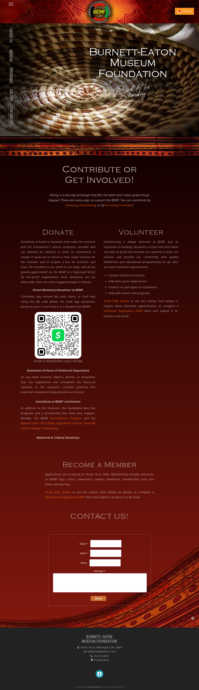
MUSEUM (10, 55)
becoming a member (119, 205)
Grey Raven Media (94, 687)
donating (72, 205)
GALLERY (11, 95)
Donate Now (99, 660)
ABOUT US (10, 36)
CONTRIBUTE (11, 115)
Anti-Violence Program (65, 418)
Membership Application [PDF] (65, 497)
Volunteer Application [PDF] (123, 311)
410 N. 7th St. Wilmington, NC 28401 (99, 647)
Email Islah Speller (116, 301)
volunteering (87, 205)
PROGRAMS (11, 75)
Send (98, 598)
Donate (187, 11)
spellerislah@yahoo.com (99, 651)
